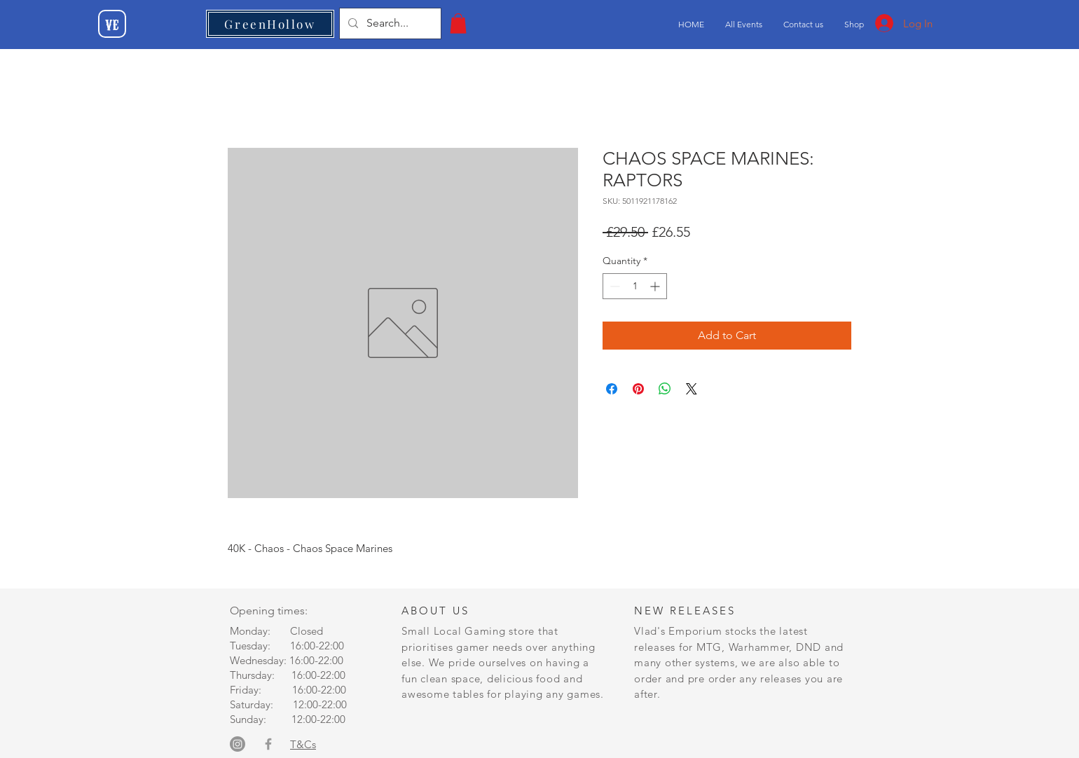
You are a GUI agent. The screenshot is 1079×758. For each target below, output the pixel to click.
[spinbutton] (634, 286)
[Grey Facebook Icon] (268, 744)
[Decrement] (613, 286)
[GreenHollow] (270, 24)
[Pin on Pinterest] (638, 388)
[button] (458, 23)
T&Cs (303, 744)
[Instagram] (237, 744)
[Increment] (656, 286)
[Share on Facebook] (611, 388)
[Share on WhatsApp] (665, 388)
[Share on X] (691, 388)
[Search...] (388, 23)
